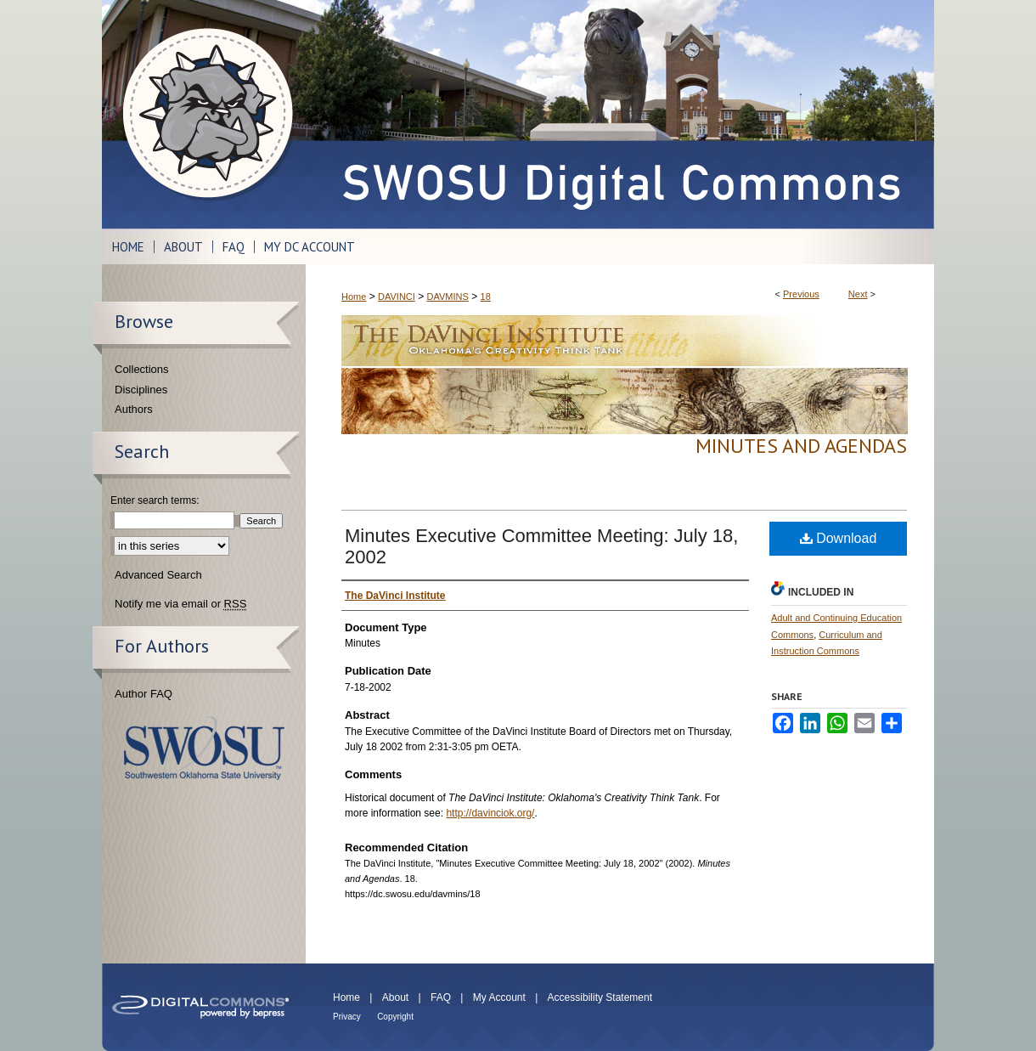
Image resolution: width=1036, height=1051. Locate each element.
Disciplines (141, 389)
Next (858, 294)
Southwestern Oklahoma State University (204, 748)
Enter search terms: (155, 500)
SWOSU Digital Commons (620, 114)
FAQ (441, 997)
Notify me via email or (180, 604)
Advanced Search (158, 574)
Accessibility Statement (600, 997)
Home (353, 296)
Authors (134, 409)
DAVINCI (396, 296)
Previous (801, 294)
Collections (142, 369)
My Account (499, 997)
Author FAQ (143, 693)
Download (838, 538)
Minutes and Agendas (801, 445)
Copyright (395, 1016)
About (395, 997)
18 (486, 296)
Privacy (347, 1016)
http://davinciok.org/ (490, 813)
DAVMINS (448, 296)
